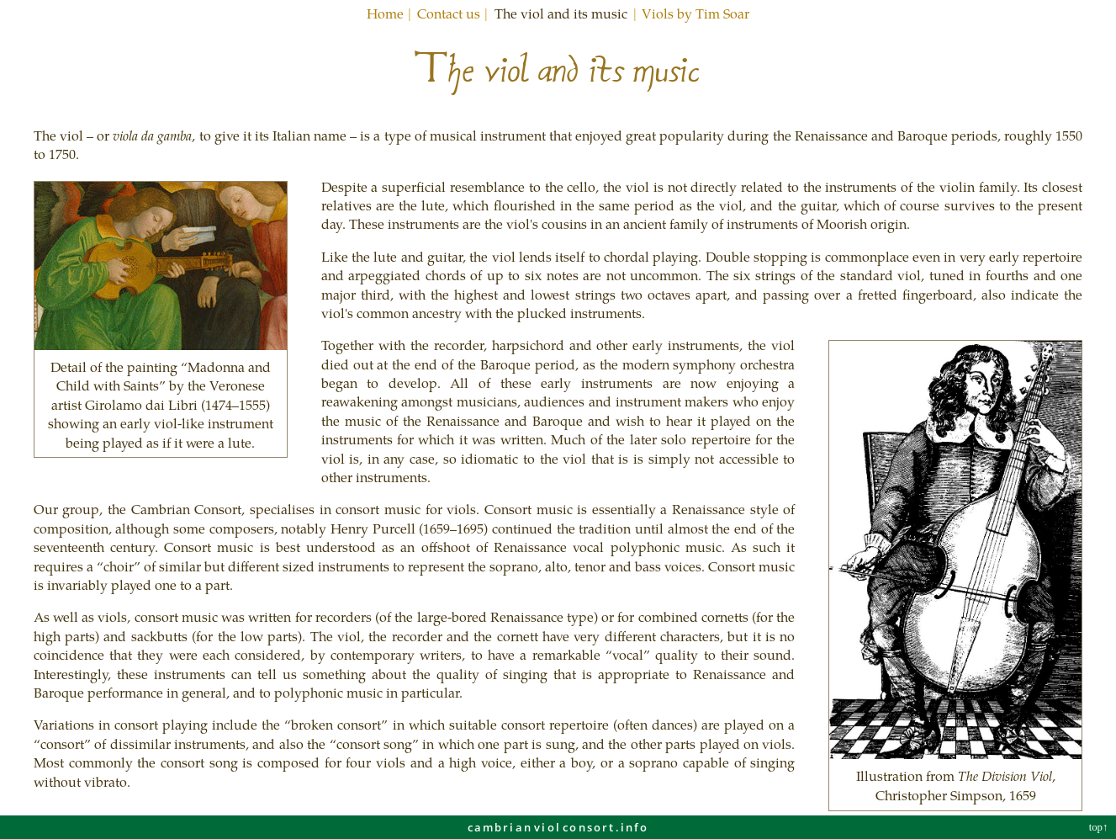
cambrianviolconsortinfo (558, 827)
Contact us (448, 13)
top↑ (1100, 827)
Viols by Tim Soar (695, 13)
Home (385, 13)
